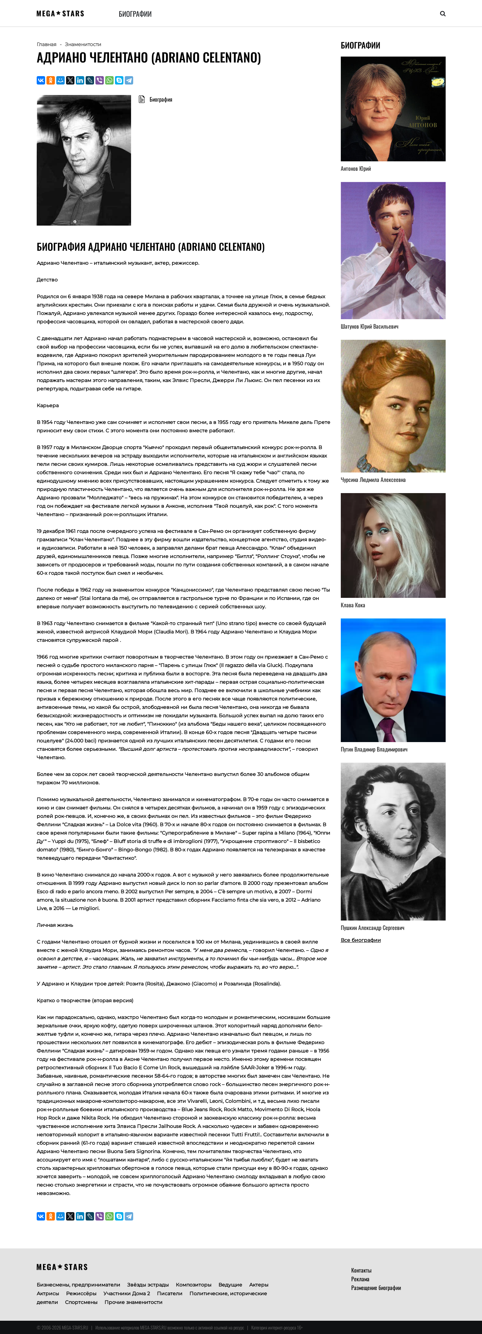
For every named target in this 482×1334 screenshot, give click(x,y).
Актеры (258, 1285)
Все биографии (361, 940)
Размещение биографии (376, 1287)
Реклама (360, 1279)
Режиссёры (81, 1293)
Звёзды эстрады (148, 1285)
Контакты (361, 1270)
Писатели (169, 1293)
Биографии (135, 13)
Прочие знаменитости (134, 1302)
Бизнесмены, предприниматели (78, 1285)
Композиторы (193, 1285)
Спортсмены (81, 1302)
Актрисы (48, 1293)
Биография (161, 99)
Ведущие (230, 1285)
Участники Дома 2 (126, 1293)
